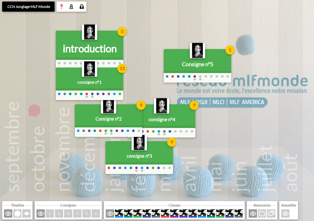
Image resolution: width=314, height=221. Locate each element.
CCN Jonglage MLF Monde (28, 6)
